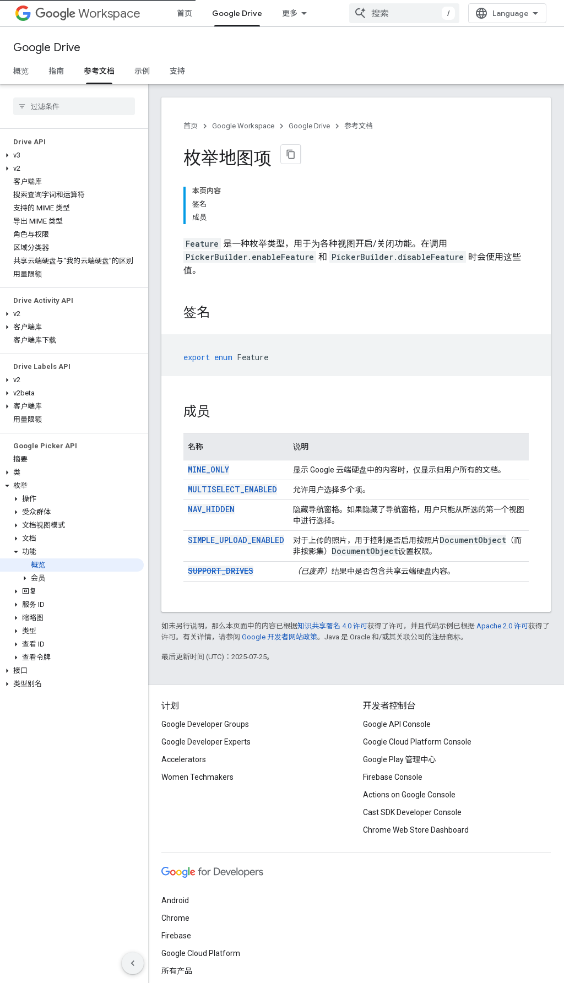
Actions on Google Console (409, 738)
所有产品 (297, 13)
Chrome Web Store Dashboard (416, 773)
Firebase (176, 879)
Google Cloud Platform (200, 897)
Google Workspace (243, 126)
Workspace (87, 13)
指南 (56, 71)
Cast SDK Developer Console (412, 756)
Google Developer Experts (206, 685)
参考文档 (358, 126)
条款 (169, 959)
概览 (21, 71)
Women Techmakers (197, 720)
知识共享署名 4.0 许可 (332, 570)
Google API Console (397, 668)
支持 (177, 71)
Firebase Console (392, 720)
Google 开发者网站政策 (279, 581)
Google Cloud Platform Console (417, 685)
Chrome (175, 861)
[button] (72, 155)
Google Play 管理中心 (399, 703)
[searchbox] (74, 106)
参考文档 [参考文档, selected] (99, 71)
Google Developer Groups (205, 668)
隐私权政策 (206, 959)
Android (175, 844)
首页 (184, 13)
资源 (357, 13)
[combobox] (482, 13)
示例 (142, 71)
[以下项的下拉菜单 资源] (378, 13)
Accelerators (183, 703)
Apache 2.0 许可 (502, 570)
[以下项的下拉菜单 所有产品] (326, 13)
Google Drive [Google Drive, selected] (237, 13)
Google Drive (46, 48)
